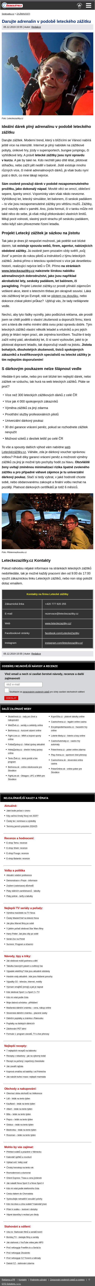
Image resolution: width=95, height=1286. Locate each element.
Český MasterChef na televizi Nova (22, 918)
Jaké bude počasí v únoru (18, 810)
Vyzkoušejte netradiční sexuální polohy (24, 1199)
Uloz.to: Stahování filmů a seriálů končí (24, 1232)
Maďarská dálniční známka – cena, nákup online (28, 1008)
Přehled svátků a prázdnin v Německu (23, 1152)
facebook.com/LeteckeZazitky (62, 633)
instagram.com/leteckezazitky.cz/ (64, 642)
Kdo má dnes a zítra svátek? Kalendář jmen (26, 1204)
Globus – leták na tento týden (19, 1124)
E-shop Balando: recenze (18, 858)
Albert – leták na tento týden (19, 1109)
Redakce (36, 27)
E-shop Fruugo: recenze (17, 853)
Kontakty (23, 1280)
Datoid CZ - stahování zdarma (20, 1263)
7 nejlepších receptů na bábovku (21, 1050)
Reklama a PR (8, 1280)
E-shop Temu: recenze (16, 843)
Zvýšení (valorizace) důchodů (20, 886)
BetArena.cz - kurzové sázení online (24, 730)
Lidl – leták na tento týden (18, 1098)
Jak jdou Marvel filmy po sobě (20, 923)
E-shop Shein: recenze (16, 848)
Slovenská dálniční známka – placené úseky (26, 1013)
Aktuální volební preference (19, 875)
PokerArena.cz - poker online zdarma (68, 749)
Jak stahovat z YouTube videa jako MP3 (24, 1242)
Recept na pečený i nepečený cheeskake (25, 1061)
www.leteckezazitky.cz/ (58, 623)
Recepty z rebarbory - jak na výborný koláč (26, 1056)
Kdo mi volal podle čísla (17, 997)
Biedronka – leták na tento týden (21, 1130)
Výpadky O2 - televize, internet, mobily (24, 981)
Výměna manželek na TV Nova (20, 913)
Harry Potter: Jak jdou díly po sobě (22, 934)
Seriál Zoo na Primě (15, 939)
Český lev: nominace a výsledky (21, 821)
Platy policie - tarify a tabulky (19, 896)
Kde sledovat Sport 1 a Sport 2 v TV (23, 992)
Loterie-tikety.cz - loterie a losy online (68, 736)
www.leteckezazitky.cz (18, 271)
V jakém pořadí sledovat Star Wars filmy (24, 928)
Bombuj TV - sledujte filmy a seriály (22, 1237)
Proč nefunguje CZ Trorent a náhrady (23, 1258)
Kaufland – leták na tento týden (20, 1104)
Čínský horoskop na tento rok (19, 1167)
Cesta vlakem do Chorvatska (19, 1193)
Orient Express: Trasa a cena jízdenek (24, 1178)
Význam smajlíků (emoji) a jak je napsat (24, 987)
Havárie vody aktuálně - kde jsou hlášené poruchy (29, 976)
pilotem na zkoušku (64, 296)
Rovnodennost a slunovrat (18, 1173)
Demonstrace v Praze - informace (21, 880)
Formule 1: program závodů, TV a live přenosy (27, 1034)
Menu (88, 5)
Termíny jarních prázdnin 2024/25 (21, 826)
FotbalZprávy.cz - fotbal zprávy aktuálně (26, 744)
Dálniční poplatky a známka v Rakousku (24, 1018)
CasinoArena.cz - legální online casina (68, 722)
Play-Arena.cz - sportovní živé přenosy (69, 755)
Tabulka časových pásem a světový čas (24, 966)
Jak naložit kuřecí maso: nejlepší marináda (26, 1077)
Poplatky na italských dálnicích (20, 1023)
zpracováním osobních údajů (36, 692)
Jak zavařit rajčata (14, 1066)
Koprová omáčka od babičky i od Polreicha (26, 1071)
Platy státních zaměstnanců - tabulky (23, 891)
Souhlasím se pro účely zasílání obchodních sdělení (47, 692)
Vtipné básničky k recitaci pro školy (22, 1214)
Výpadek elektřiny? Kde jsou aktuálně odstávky (28, 971)
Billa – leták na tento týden (18, 1114)
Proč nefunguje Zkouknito (18, 1253)
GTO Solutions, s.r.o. (11, 1284)
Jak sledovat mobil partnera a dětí (22, 961)
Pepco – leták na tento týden (19, 1119)
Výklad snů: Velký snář (16, 1162)
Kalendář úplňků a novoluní (19, 1157)
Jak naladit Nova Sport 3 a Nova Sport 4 (25, 1183)
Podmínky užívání (38, 1280)
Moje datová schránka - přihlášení (22, 1002)
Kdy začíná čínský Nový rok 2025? (22, 816)
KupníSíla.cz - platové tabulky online (67, 716)
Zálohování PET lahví (16, 1029)
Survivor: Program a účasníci (19, 944)
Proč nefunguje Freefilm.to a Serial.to (23, 1247)
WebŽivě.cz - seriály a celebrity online (25, 725)
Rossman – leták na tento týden (21, 1135)
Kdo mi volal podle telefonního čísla (22, 1188)
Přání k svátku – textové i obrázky (21, 1209)
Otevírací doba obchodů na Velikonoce (24, 1093)
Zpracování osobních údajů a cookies (67, 1280)
